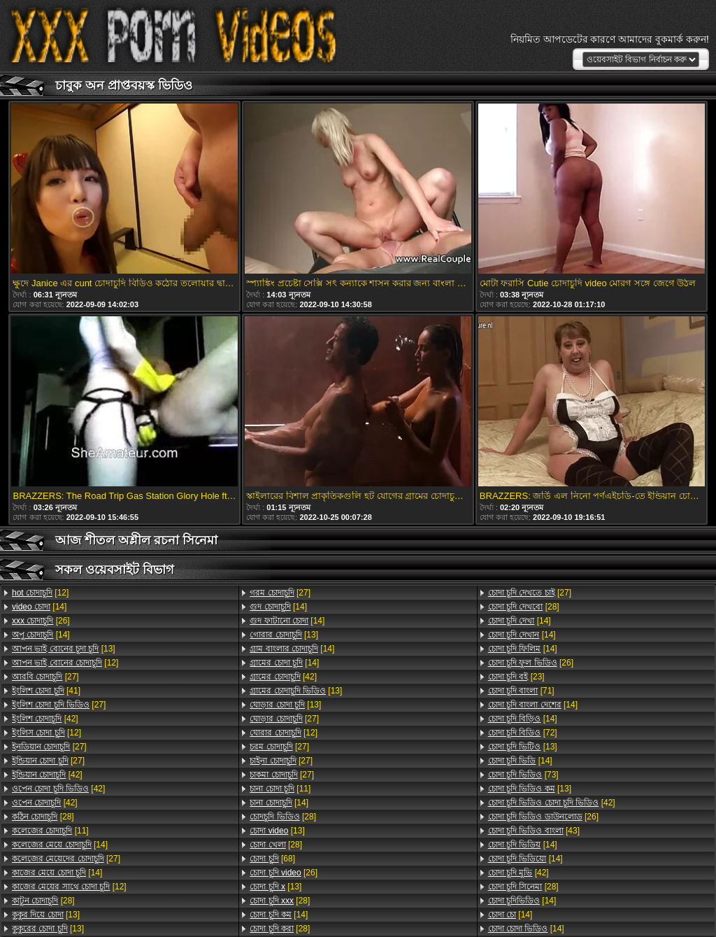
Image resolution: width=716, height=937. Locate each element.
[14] (39, 607)
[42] (45, 719)
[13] (63, 649)
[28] (43, 817)
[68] (272, 859)
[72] (522, 733)
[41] (46, 691)
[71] (521, 691)
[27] (45, 677)
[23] (516, 677)
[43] (534, 831)
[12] (40, 593)
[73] (523, 775)
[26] (41, 621)
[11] (50, 831)
